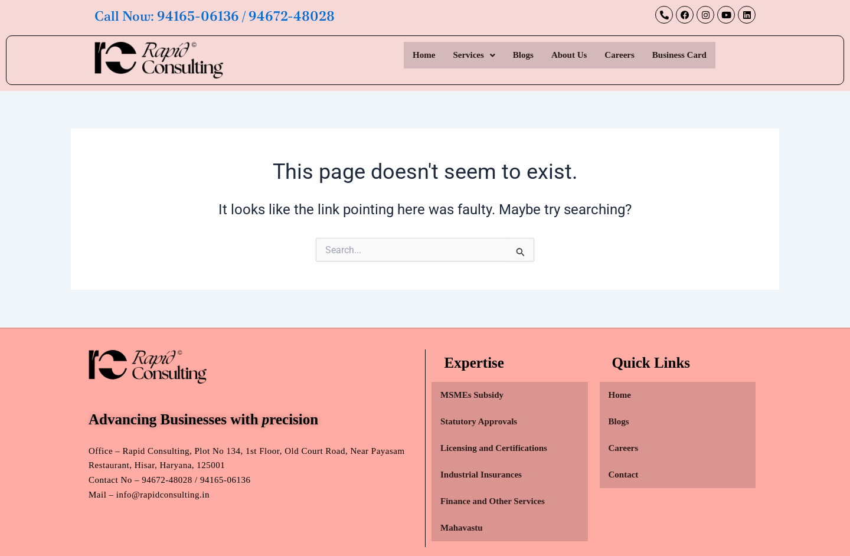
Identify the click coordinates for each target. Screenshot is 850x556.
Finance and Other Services (492, 501)
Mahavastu (461, 527)
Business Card (679, 55)
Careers (619, 55)
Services (474, 55)
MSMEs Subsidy (472, 395)
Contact (624, 474)
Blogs (523, 55)
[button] (474, 55)
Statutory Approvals (478, 421)
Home (424, 55)
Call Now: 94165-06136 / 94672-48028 (218, 15)
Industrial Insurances (481, 474)
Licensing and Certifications (493, 448)
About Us (569, 55)
